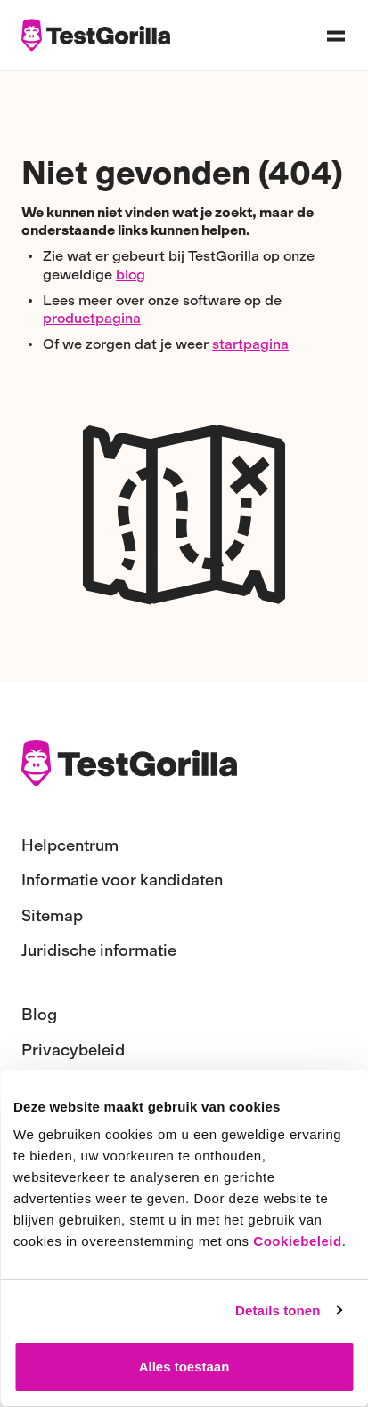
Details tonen (277, 1310)
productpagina (92, 318)
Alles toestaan (184, 1366)
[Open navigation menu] (336, 35)
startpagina (250, 344)
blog (130, 274)
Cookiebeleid (297, 1241)
